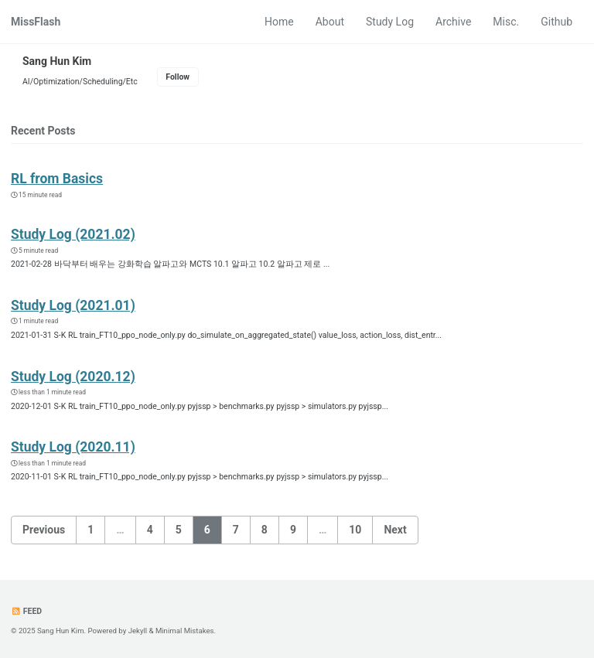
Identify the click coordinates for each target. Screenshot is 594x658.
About (330, 21)
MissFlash (35, 21)
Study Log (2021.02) (73, 234)
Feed (26, 611)
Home (279, 21)
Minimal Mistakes (184, 630)
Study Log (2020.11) (73, 447)
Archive (453, 21)
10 (355, 529)
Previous (43, 529)
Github (556, 21)
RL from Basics (57, 178)
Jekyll (138, 630)
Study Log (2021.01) (73, 305)
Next (395, 529)
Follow (177, 77)
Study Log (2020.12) (73, 376)
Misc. (506, 21)
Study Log (390, 21)
